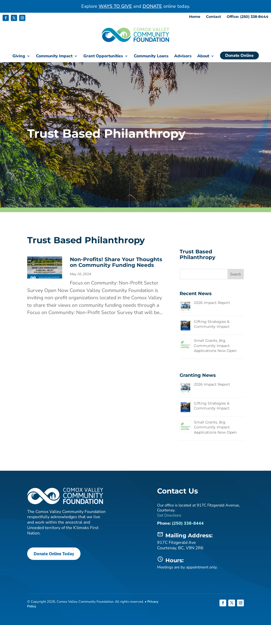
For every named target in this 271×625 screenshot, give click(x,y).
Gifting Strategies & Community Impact (212, 324)
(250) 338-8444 (188, 523)
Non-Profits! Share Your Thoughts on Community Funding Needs (116, 262)
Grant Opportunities (103, 56)
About (203, 56)
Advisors (183, 56)
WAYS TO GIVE (115, 6)
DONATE (152, 6)
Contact (213, 17)
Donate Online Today (53, 553)
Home (194, 17)
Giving (18, 56)
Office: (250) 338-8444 (247, 17)
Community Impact (54, 56)
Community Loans (151, 56)
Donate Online (239, 55)
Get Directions (169, 515)
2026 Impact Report (212, 302)
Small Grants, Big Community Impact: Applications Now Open (215, 345)
